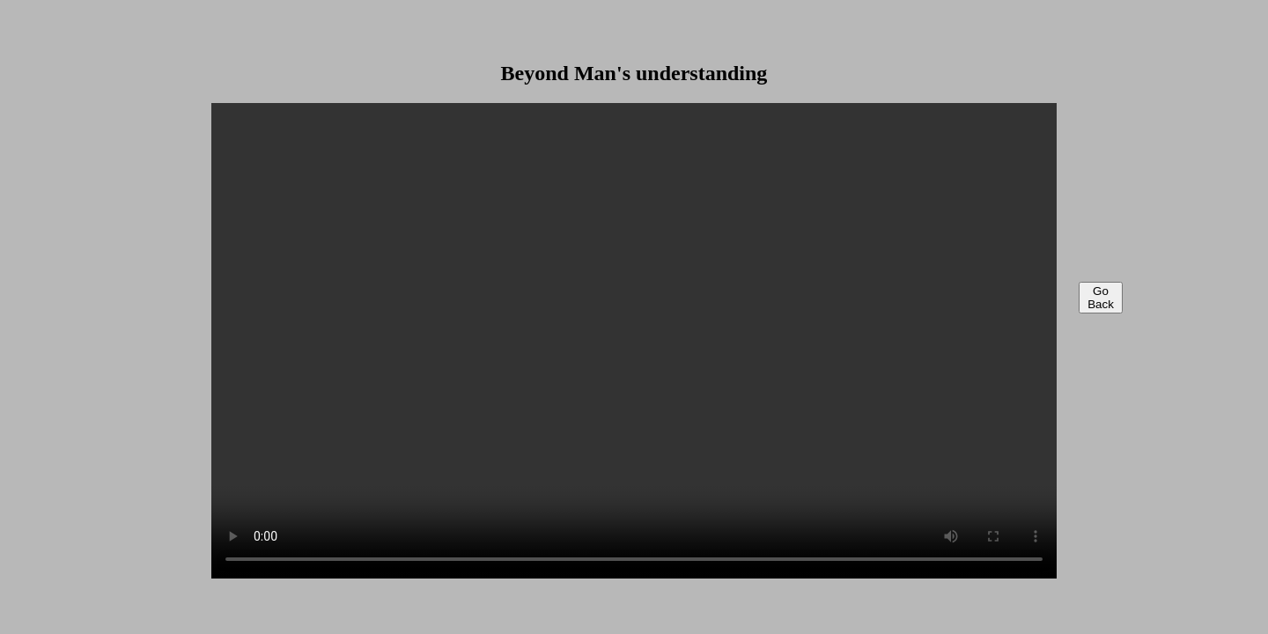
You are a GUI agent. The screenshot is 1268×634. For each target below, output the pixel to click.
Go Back (1100, 297)
